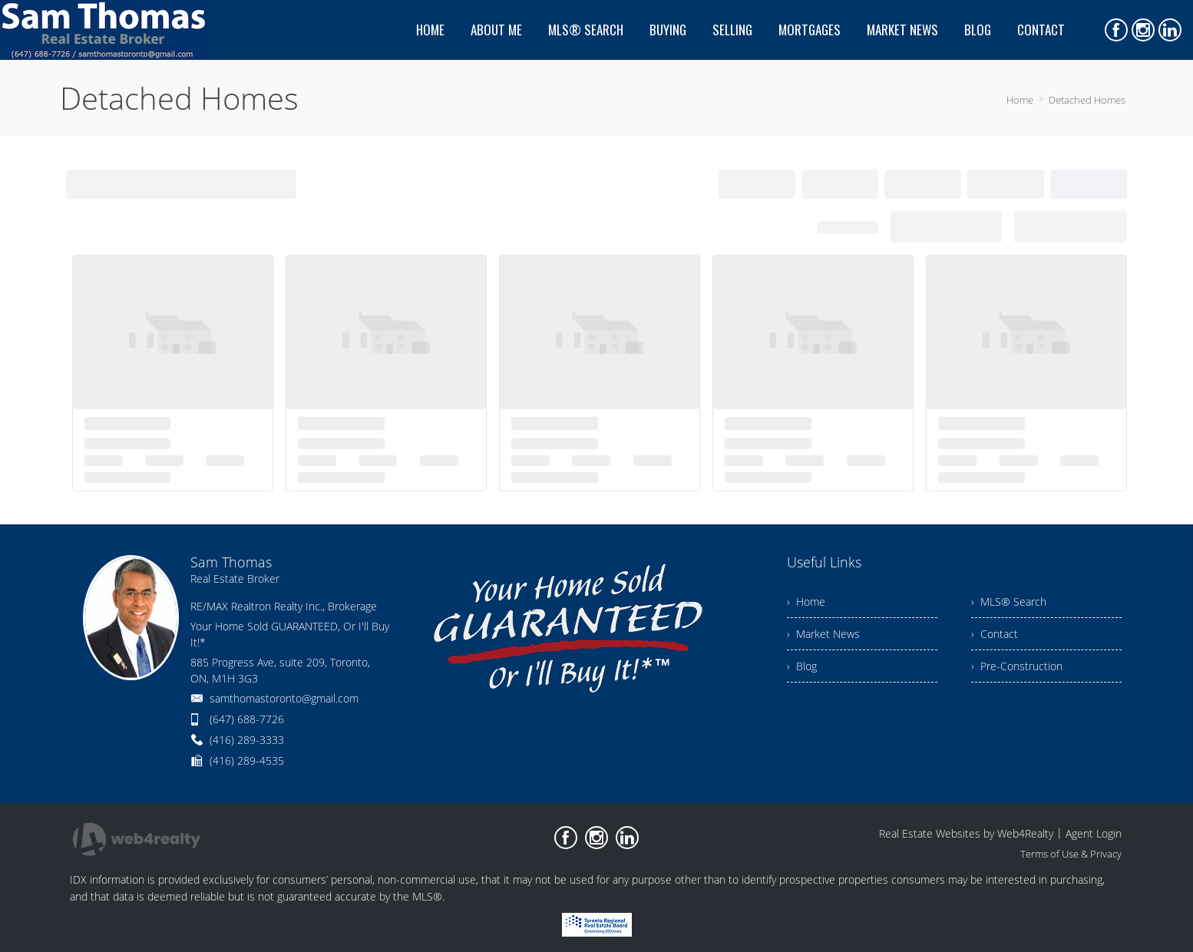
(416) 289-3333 (247, 739)
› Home (806, 601)
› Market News (823, 633)
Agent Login (1094, 833)
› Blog (802, 666)
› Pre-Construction (1016, 666)
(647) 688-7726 (247, 719)
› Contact (994, 633)
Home (1019, 100)
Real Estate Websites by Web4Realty (966, 833)
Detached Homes (1087, 100)
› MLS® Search (1008, 601)
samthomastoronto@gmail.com (284, 698)
